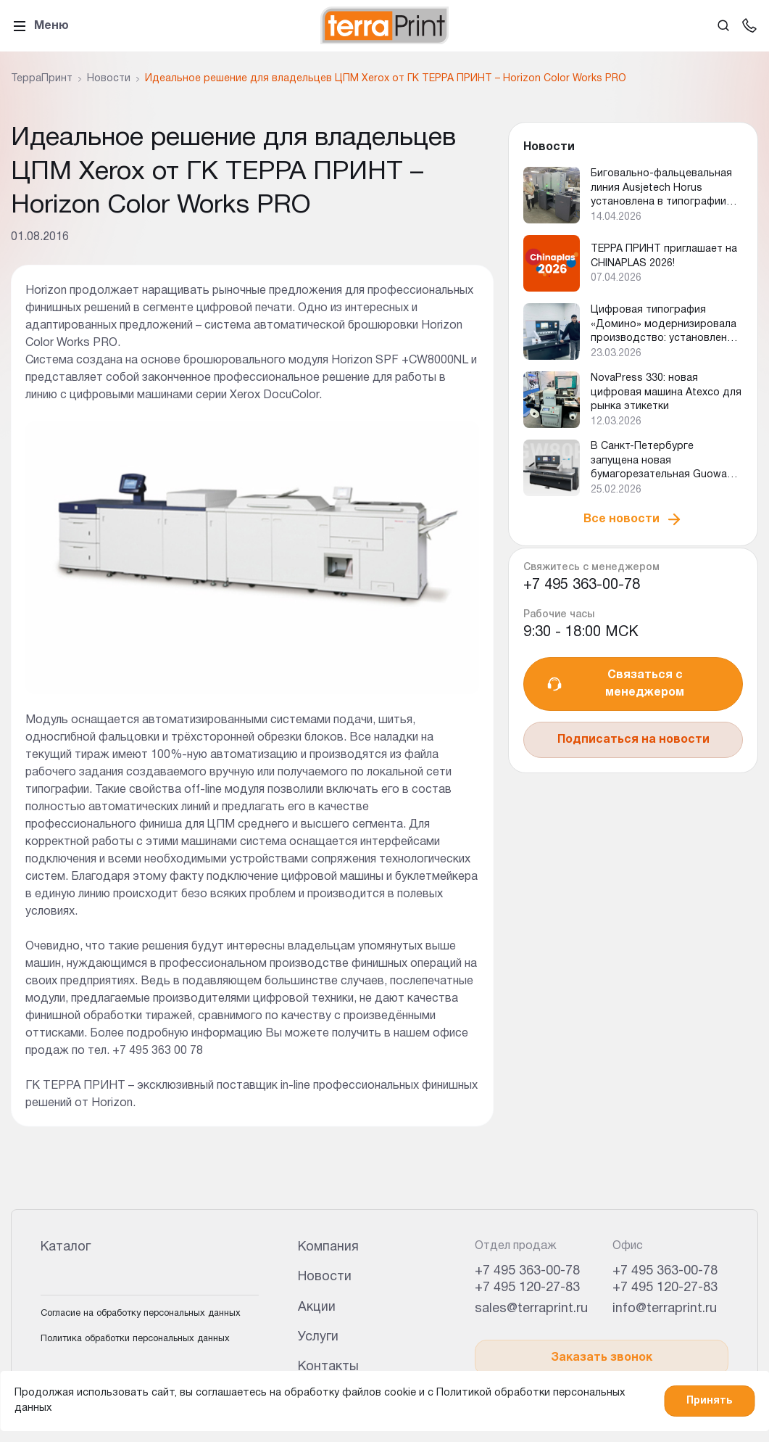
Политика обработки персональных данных (135, 1339)
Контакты (328, 1367)
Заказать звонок (601, 1358)
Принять (709, 1401)
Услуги (318, 1337)
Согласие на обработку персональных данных (141, 1313)
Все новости (633, 519)
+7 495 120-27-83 (527, 1288)
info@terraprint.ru (664, 1309)
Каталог (66, 1247)
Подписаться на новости (633, 740)
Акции (317, 1307)
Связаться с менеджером (615, 684)
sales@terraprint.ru (531, 1309)
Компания (328, 1247)
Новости (325, 1277)
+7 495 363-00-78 (581, 585)
